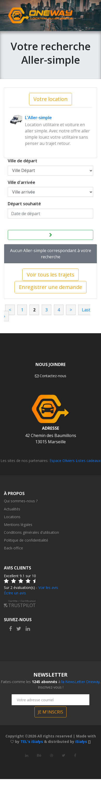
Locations (12, 516)
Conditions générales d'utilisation (31, 532)
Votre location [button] (50, 98)
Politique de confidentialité (26, 540)
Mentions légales (18, 524)
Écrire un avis (15, 592)
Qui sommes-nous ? (21, 500)
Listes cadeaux (88, 460)
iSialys (81, 741)
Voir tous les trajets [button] (50, 274)
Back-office (13, 547)
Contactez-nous (50, 375)
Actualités (12, 508)
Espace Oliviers (62, 460)
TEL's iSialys (31, 741)
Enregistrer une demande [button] (50, 287)
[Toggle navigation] (87, 16)
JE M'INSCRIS (50, 712)
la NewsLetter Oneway (80, 681)
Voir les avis (48, 587)
